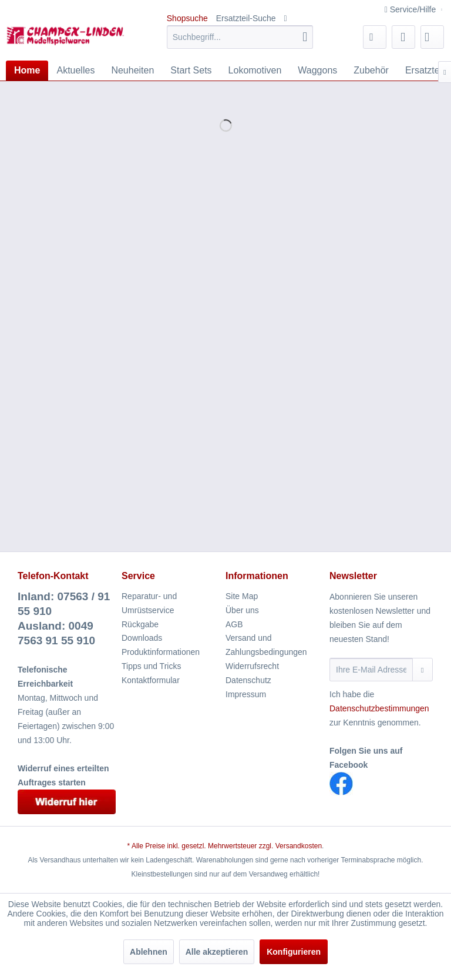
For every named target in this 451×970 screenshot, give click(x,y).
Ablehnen (148, 951)
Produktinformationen (161, 652)
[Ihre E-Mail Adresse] (371, 669)
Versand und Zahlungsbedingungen (266, 645)
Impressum (246, 694)
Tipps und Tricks (151, 666)
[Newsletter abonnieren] (422, 669)
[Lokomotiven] (255, 71)
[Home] (27, 71)
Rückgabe (140, 624)
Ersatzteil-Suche (246, 18)
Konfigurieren (294, 951)
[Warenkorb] (432, 37)
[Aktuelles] (75, 71)
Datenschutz (248, 680)
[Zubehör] (371, 71)
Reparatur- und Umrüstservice (149, 603)
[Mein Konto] (403, 37)
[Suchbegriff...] (240, 37)
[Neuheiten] (132, 71)
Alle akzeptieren (217, 951)
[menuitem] (240, 37)
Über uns (242, 610)
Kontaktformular (151, 680)
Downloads (142, 638)
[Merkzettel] (374, 37)
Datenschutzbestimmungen (379, 708)
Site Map (242, 596)
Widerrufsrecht (252, 666)
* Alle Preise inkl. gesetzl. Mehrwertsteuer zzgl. (201, 846)
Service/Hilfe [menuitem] (411, 9)
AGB (234, 624)
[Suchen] (305, 37)
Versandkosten (298, 846)
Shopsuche (187, 18)
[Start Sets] (191, 71)
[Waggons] (317, 71)
